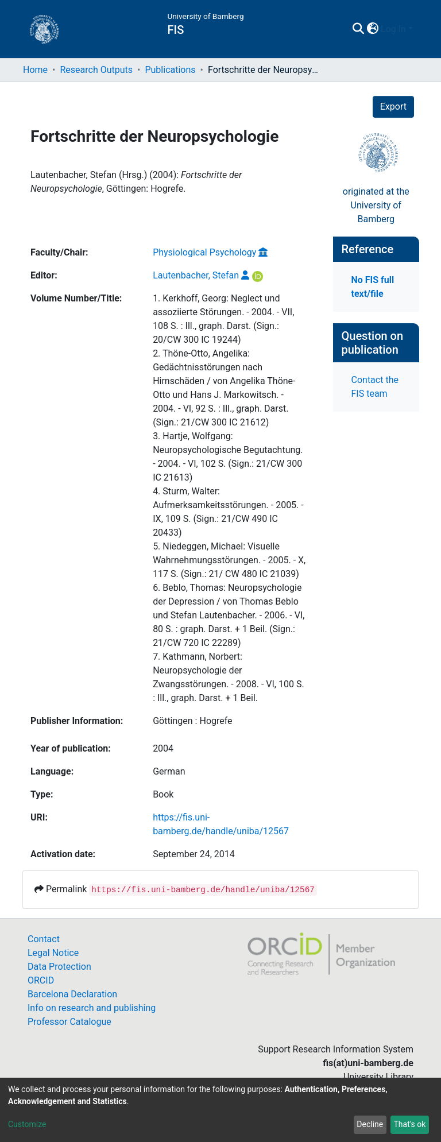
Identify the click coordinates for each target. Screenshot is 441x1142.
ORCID (41, 980)
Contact (44, 939)
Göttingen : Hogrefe (192, 720)
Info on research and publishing (92, 1007)
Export (393, 106)
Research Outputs (96, 69)
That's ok (409, 1124)
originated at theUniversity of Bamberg (376, 205)
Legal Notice (53, 952)
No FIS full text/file (372, 286)
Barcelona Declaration (72, 994)
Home (35, 69)
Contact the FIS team (375, 386)
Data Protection (59, 966)
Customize (27, 1124)
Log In (393, 29)
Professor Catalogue (69, 1021)
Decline (370, 1124)
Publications (170, 69)
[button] (372, 29)
